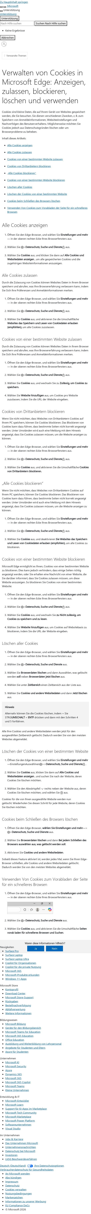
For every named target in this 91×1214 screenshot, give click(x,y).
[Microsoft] (12, 6)
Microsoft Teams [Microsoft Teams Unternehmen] (14, 1086)
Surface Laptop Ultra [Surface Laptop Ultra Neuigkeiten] (17, 959)
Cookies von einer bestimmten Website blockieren (36, 180)
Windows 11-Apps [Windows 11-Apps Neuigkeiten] (16, 978)
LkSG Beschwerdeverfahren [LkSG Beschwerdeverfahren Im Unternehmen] (21, 1159)
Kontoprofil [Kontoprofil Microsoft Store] (11, 989)
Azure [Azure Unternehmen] (8, 1070)
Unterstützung (9, 18)
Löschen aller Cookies (19, 187)
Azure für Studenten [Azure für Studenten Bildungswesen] (16, 1051)
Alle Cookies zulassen (19, 152)
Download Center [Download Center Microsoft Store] (15, 993)
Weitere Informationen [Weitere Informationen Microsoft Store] (18, 1013)
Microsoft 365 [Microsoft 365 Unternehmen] (13, 1078)
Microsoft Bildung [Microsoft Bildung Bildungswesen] (15, 1024)
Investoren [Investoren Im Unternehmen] (11, 1155)
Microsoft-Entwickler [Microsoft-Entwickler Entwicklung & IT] (17, 1100)
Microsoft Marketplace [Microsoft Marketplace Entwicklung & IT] (18, 1116)
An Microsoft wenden (17, 1173)
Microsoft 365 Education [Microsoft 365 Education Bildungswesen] (19, 1035)
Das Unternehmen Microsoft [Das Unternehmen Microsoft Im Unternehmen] (21, 1143)
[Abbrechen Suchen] (7, 37)
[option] (48, 30)
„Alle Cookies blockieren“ (21, 173)
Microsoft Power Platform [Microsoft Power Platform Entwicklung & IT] (20, 1120)
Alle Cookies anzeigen (19, 145)
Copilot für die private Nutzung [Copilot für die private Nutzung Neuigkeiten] (23, 967)
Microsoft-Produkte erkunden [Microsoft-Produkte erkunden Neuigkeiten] (22, 974)
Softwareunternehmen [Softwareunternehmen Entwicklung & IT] (18, 1124)
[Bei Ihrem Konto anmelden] (4, 44)
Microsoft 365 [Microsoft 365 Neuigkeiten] (13, 971)
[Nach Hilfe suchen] (51, 23)
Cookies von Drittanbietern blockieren (29, 166)
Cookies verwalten (15, 1189)
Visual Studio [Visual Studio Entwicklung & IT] (12, 1128)
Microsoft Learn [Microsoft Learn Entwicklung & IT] (14, 1104)
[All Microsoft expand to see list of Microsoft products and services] (1, 6)
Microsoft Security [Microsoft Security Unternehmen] (15, 1066)
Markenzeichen (14, 1197)
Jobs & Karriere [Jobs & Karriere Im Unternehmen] (14, 1139)
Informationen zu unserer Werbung (25, 1201)
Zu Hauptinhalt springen (14, 2)
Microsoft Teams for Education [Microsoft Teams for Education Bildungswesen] (22, 1031)
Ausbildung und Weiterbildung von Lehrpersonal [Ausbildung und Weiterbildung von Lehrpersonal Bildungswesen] (33, 1043)
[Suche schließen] (4, 6)
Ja (36, 948)
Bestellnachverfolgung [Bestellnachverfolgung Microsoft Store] (18, 1005)
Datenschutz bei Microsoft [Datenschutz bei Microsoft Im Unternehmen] (20, 1151)
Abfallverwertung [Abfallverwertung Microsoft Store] (15, 1009)
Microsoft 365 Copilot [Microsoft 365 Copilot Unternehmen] (17, 1082)
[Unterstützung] (8, 14)
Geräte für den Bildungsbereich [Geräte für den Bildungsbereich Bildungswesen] (23, 1027)
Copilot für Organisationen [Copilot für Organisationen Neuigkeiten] (20, 963)
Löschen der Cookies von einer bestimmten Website (37, 194)
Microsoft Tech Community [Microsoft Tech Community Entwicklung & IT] (21, 1112)
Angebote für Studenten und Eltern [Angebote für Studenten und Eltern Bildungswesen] (25, 1047)
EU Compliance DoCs (17, 1205)
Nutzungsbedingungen (18, 1193)
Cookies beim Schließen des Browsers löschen (33, 201)
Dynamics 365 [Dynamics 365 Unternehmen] (13, 1074)
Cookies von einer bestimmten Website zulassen (35, 159)
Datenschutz (12, 1185)
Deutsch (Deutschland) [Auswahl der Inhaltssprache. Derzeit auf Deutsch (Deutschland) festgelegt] (13, 1165)
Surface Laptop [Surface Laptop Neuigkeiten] (14, 955)
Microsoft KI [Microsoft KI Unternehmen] (12, 1062)
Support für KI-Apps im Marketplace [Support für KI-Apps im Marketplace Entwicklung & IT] (26, 1108)
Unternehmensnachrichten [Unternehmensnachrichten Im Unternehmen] (20, 1147)
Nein (54, 948)
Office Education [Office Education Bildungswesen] (14, 1039)
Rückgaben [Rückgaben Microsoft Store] (11, 1001)
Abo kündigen (13, 1177)
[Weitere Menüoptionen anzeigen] (1, 10)
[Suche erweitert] (17, 23)
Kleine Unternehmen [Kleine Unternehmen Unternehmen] (17, 1090)
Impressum (11, 1181)
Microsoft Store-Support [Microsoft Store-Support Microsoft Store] (19, 997)
